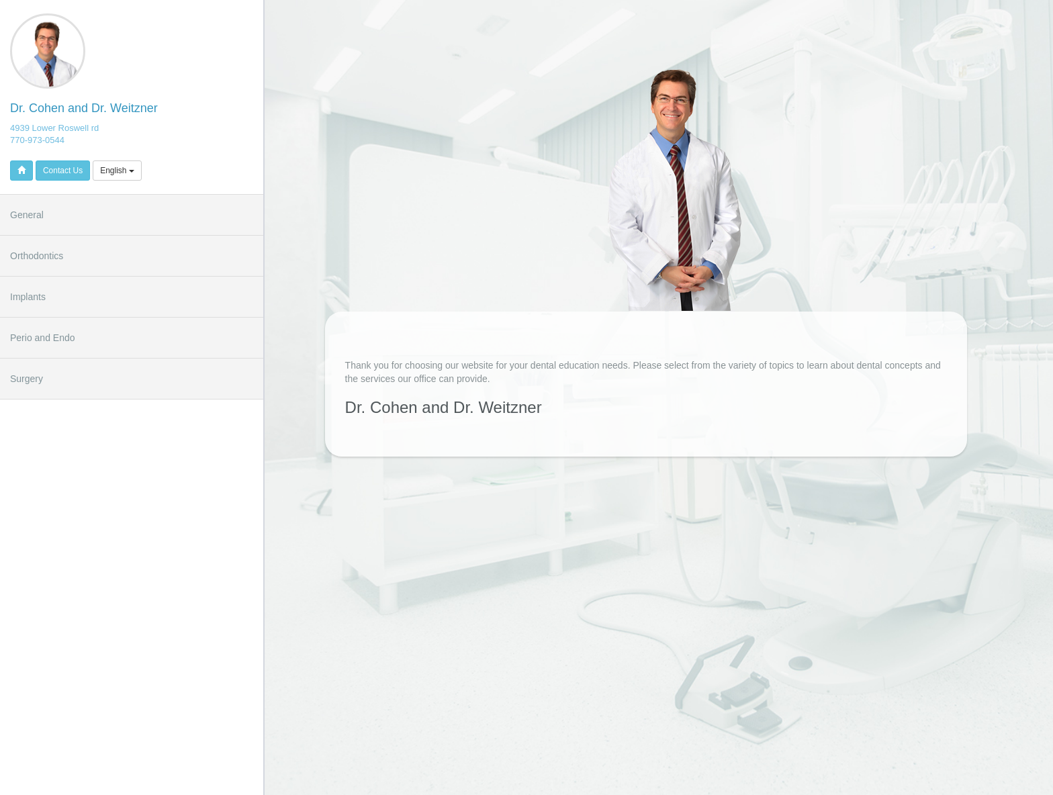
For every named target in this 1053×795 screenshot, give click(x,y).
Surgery (26, 378)
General (27, 214)
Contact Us (63, 170)
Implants (28, 296)
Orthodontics (36, 255)
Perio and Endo (42, 337)
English (117, 170)
